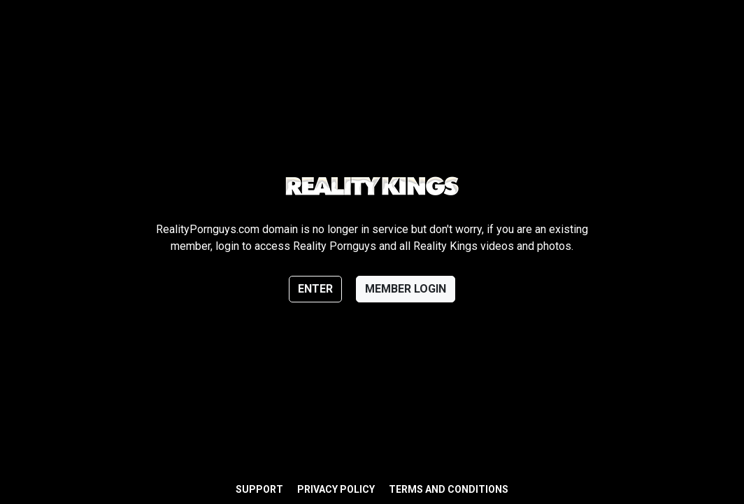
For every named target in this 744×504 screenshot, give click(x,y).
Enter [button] (315, 288)
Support (259, 489)
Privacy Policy (336, 489)
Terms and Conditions (448, 489)
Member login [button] (405, 288)
